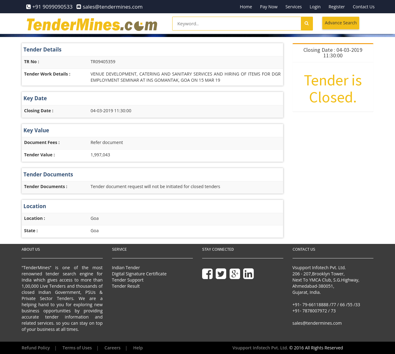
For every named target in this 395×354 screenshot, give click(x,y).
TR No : (31, 61)
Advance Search (341, 23)
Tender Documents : (45, 186)
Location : (34, 218)
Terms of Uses (77, 348)
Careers (113, 348)
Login (315, 7)
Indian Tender (126, 267)
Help (138, 348)
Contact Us (364, 7)
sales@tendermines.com (317, 323)
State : (31, 230)
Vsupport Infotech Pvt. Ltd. (260, 348)
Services (293, 7)
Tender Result (126, 286)
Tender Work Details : (47, 74)
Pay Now (269, 7)
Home (246, 7)
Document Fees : (42, 142)
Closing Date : (38, 110)
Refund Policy (36, 348)
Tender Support (127, 280)
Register (337, 7)
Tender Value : (39, 155)
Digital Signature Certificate (139, 274)
